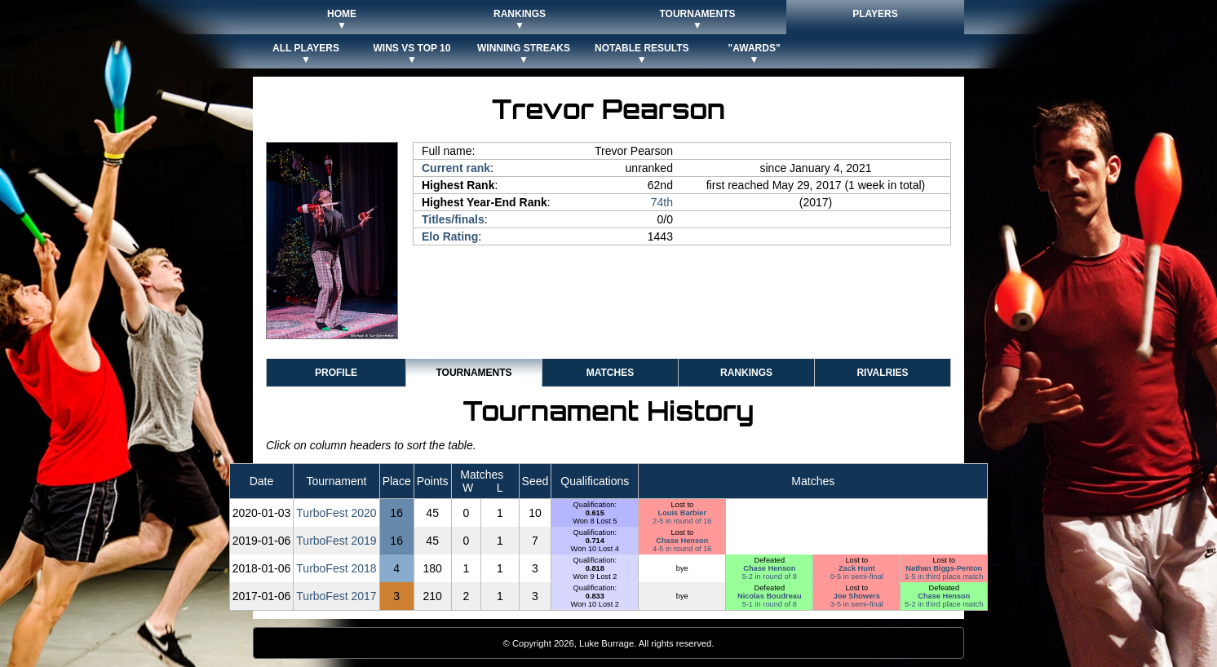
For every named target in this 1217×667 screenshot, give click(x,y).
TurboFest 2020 (336, 512)
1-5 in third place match (944, 576)
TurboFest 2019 (336, 540)
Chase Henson (682, 541)
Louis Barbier (682, 513)
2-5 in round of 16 (682, 521)
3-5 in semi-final (856, 604)
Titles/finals (453, 219)
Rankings (746, 372)
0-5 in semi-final (856, 576)
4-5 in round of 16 (682, 549)
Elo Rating (450, 236)
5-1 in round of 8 (769, 604)
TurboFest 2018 (336, 568)
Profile (336, 372)
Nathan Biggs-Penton (943, 568)
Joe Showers (857, 596)
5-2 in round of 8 (769, 576)
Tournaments (473, 372)
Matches (610, 372)
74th (662, 202)
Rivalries (882, 372)
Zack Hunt (857, 568)
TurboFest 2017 (336, 596)
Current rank (456, 167)
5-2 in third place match (944, 604)
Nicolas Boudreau (769, 596)
